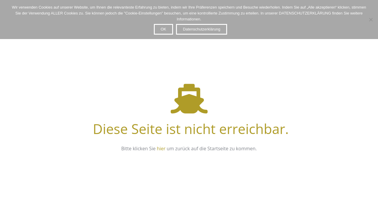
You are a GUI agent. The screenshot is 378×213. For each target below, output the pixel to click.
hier (161, 148)
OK (163, 29)
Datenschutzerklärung (201, 29)
